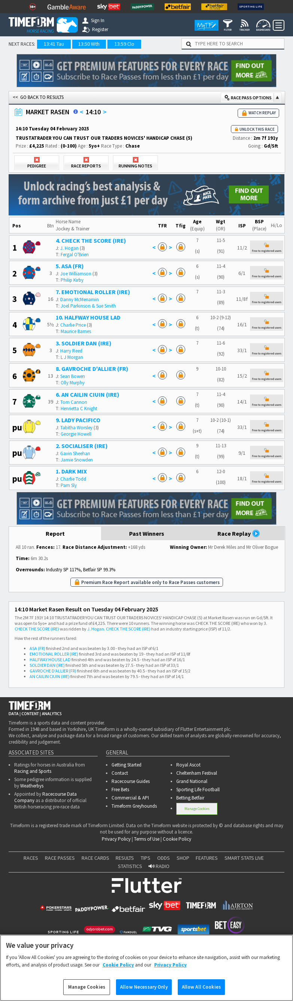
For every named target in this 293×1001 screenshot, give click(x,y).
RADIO (159, 866)
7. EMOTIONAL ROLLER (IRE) (93, 292)
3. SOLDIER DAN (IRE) (84, 343)
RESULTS (125, 858)
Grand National (191, 781)
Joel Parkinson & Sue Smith (88, 306)
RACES (31, 858)
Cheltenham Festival (196, 773)
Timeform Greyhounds (134, 806)
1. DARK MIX (71, 471)
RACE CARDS (95, 858)
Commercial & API (130, 798)
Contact (120, 773)
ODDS (163, 858)
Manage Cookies (197, 808)
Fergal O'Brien (75, 254)
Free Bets (120, 789)
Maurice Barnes (76, 331)
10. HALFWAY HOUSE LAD (88, 317)
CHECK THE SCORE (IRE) (37, 629)
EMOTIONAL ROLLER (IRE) (54, 654)
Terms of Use (146, 839)
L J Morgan (72, 357)
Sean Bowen (72, 376)
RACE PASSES (60, 858)
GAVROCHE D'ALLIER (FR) (53, 671)
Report (55, 533)
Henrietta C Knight (79, 408)
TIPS (145, 858)
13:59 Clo (124, 43)
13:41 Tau (54, 43)
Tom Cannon (73, 402)
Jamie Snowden (77, 460)
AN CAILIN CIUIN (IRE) (50, 676)
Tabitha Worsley (76, 427)
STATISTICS (130, 866)
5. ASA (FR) (70, 266)
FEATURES (207, 858)
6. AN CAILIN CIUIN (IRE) (87, 394)
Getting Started (126, 765)
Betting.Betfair (190, 798)
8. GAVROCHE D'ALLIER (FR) (92, 368)
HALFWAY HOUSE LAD (50, 659)
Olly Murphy (73, 382)
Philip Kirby (72, 280)
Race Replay (238, 533)
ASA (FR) (37, 648)
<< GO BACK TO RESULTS (38, 97)
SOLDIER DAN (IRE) (47, 665)
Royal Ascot (188, 765)
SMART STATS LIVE (244, 858)
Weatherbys (31, 786)
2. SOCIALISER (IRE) (82, 446)
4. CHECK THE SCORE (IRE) (91, 240)
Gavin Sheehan (75, 453)
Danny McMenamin (79, 299)
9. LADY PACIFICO (78, 420)
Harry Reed (71, 351)
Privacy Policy (116, 839)
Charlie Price (73, 325)
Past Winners (146, 533)
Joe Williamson (75, 273)
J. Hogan (69, 248)
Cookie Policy (177, 839)
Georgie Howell (76, 434)
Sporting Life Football (198, 789)
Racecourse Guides (131, 781)
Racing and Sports (32, 771)
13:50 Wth (89, 43)
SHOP (183, 858)
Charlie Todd (73, 479)
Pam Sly (69, 485)
